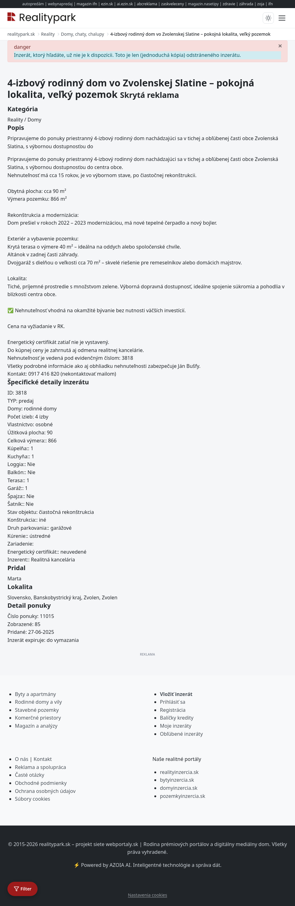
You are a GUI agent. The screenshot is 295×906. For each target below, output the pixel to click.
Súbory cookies (32, 798)
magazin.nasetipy (203, 4)
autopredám (33, 4)
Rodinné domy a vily (38, 701)
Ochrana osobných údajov (45, 791)
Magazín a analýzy (36, 725)
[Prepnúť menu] (282, 18)
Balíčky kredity (176, 717)
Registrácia (172, 710)
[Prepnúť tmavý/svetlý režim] (268, 18)
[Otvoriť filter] (22, 889)
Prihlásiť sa (172, 701)
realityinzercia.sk (179, 772)
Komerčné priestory (38, 717)
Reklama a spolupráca (40, 767)
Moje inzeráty (175, 725)
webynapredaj (60, 4)
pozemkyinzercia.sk (182, 796)
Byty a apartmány (35, 694)
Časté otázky (29, 774)
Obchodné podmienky (41, 783)
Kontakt (43, 759)
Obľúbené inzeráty (181, 733)
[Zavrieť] (280, 45)
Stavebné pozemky (37, 710)
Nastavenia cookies (147, 895)
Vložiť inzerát (176, 694)
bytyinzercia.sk (177, 779)
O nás (21, 759)
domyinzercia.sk (178, 788)
